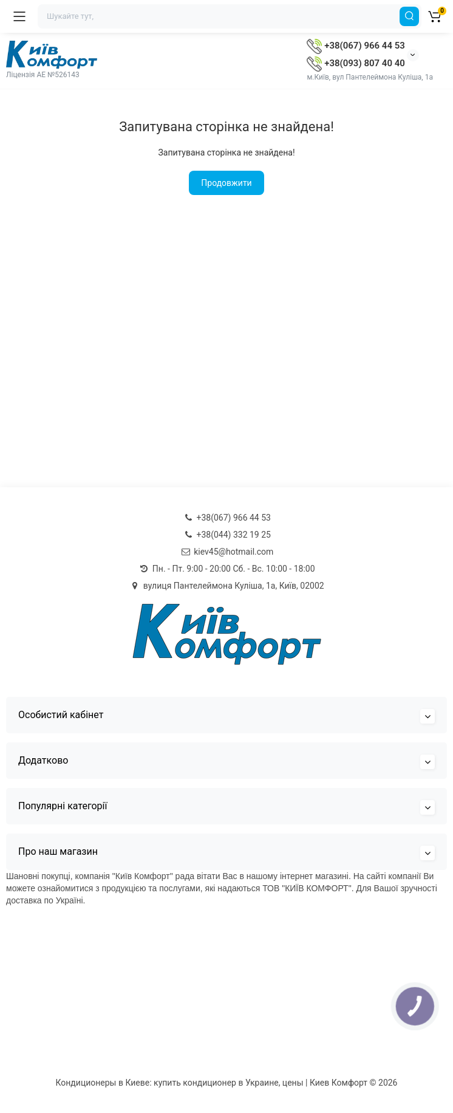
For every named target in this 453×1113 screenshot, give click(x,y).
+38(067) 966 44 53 (355, 45)
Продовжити (226, 183)
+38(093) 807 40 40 (355, 63)
